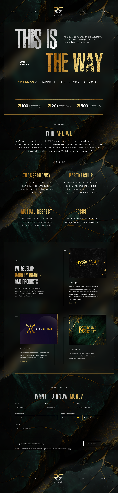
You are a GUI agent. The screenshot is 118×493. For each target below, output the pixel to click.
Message (17, 424)
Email (46, 403)
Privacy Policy (40, 444)
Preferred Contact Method (67, 413)
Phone (77, 403)
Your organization (19, 413)
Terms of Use (29, 444)
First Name (17, 403)
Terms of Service (62, 449)
